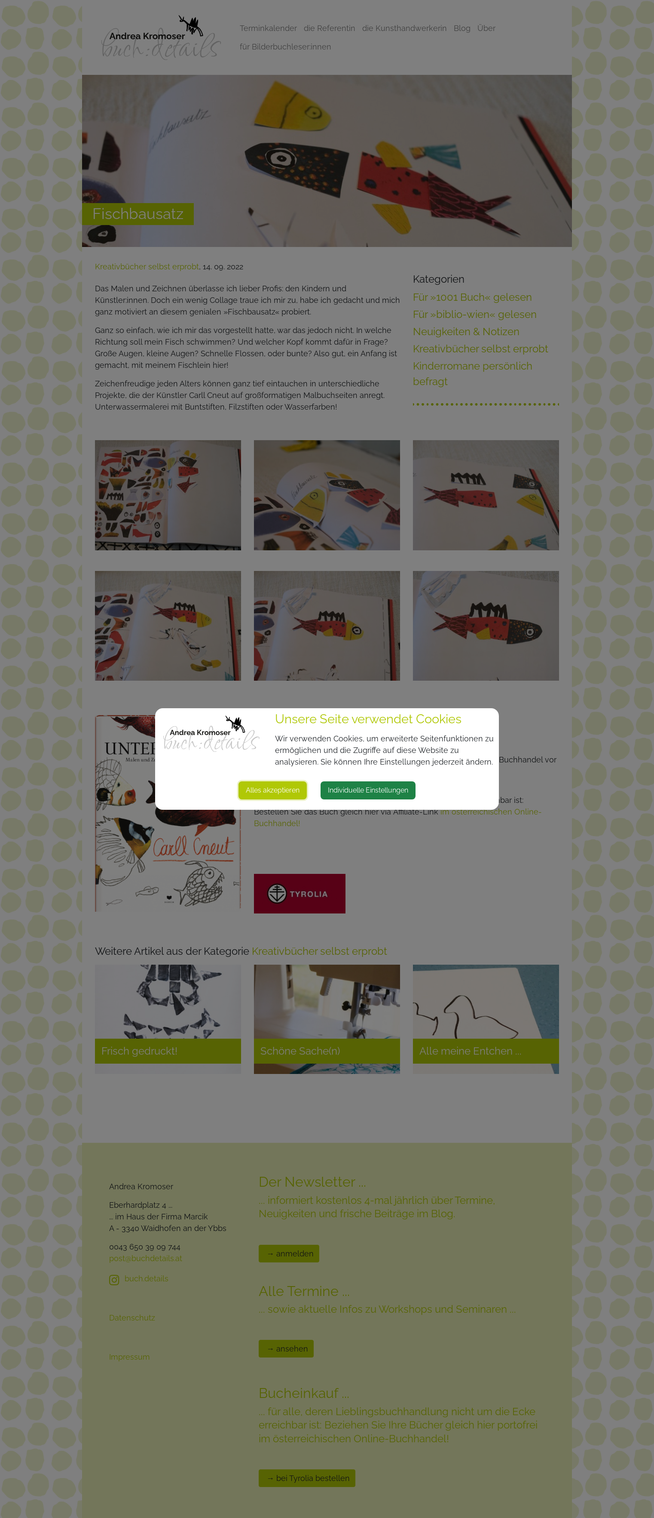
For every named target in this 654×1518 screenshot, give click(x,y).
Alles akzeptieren (272, 790)
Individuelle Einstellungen (368, 790)
